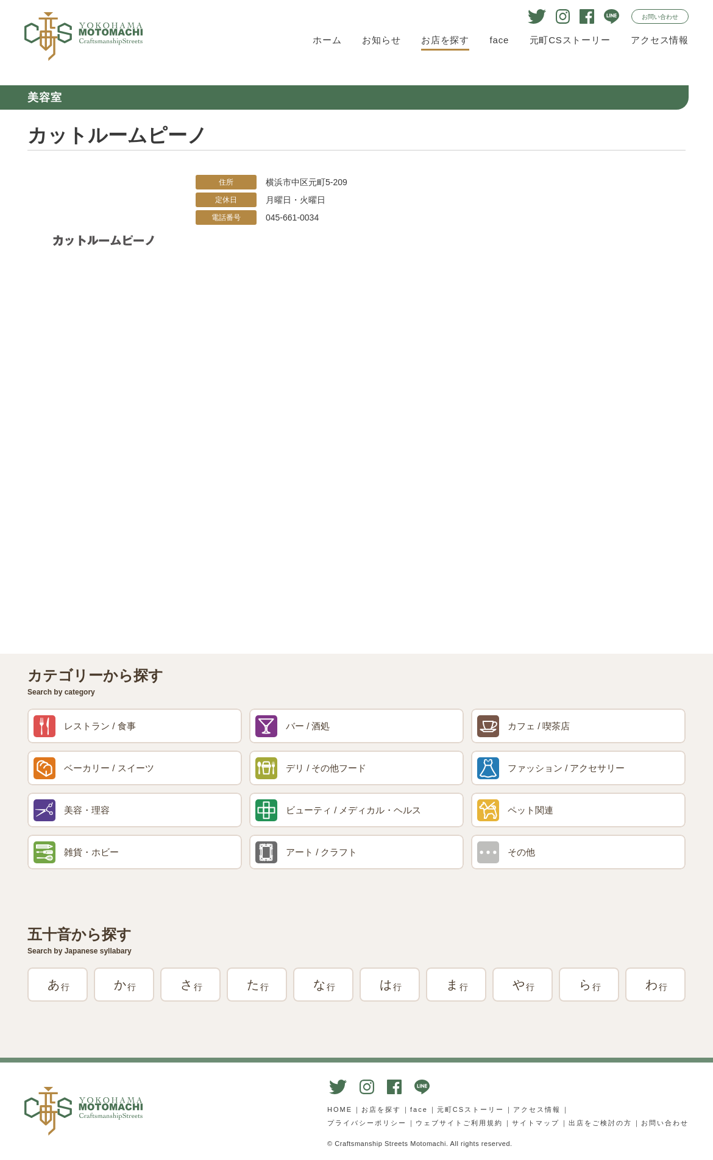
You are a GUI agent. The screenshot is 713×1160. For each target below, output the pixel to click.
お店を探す (445, 40)
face (499, 40)
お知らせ (381, 40)
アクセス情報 (660, 40)
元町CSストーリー (570, 40)
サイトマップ (535, 1122)
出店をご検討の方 (600, 1122)
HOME (339, 1109)
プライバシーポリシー (366, 1122)
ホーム (327, 40)
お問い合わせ (660, 16)
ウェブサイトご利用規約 (459, 1122)
